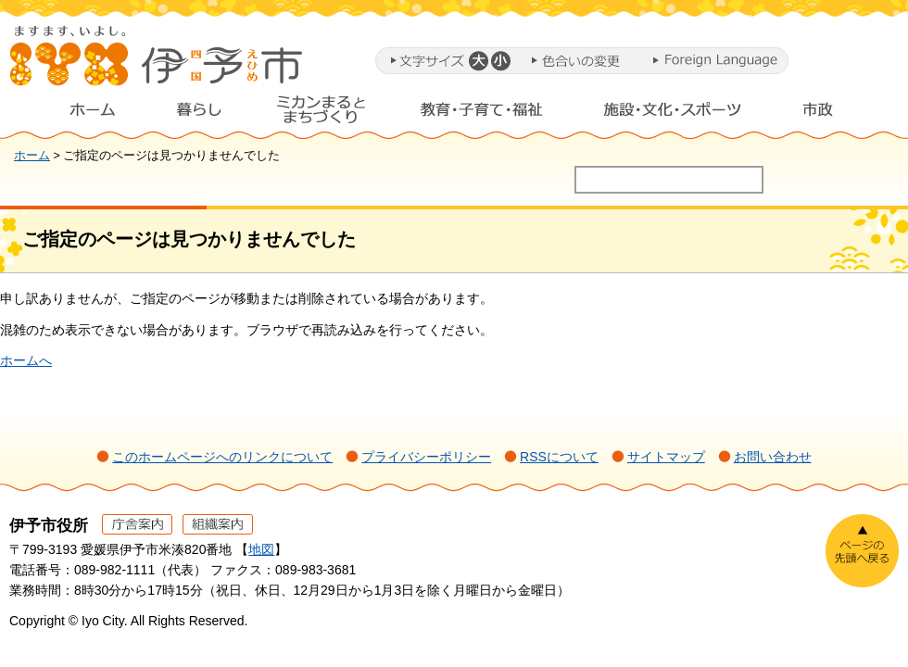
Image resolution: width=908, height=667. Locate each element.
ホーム (77, 114)
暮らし (199, 114)
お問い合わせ (773, 456)
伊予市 (157, 64)
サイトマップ (666, 456)
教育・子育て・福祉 (481, 114)
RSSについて (559, 456)
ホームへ (26, 360)
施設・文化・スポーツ (672, 114)
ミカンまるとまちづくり (320, 114)
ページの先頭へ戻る (862, 550)
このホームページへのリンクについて (222, 456)
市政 (835, 114)
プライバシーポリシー (426, 456)
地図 (261, 549)
